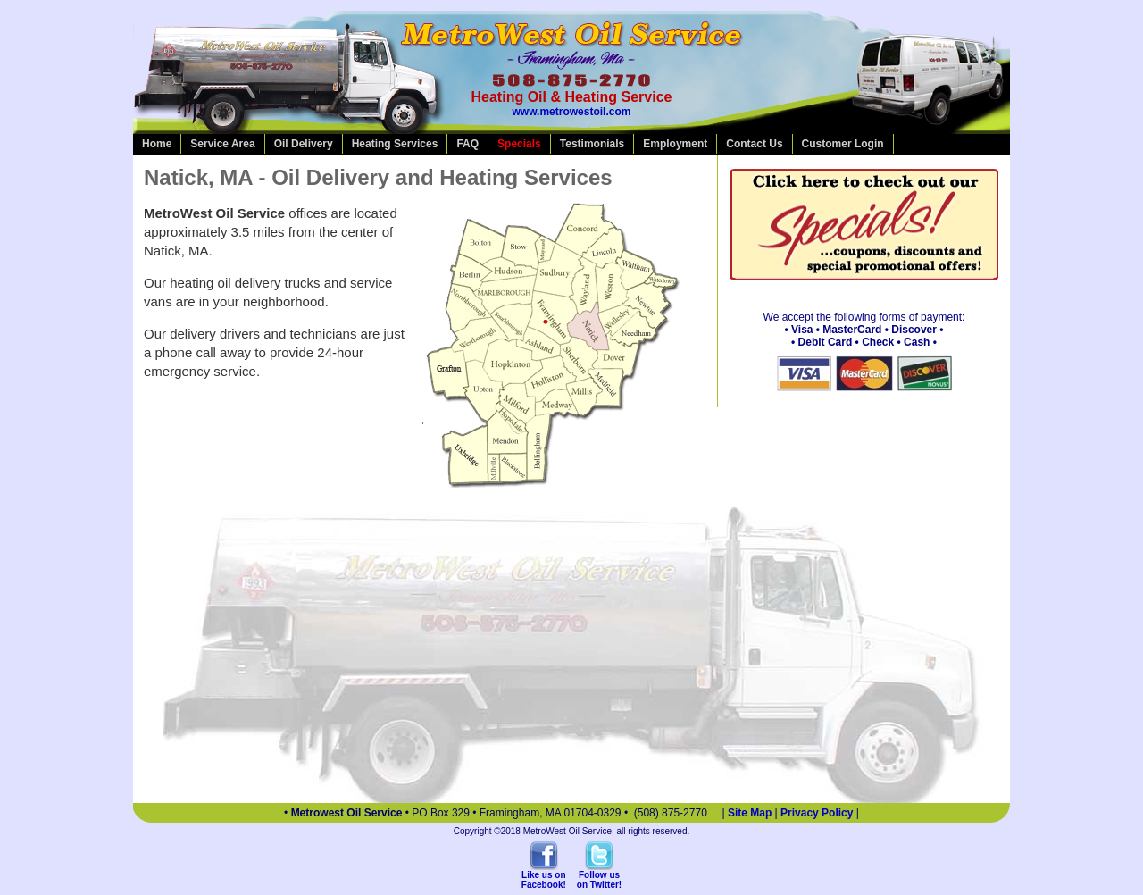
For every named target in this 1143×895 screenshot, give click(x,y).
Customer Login (843, 144)
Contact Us (754, 144)
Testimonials (592, 144)
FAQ (467, 144)
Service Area (222, 144)
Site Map (750, 813)
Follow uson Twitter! (599, 880)
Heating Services (395, 144)
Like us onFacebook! (543, 880)
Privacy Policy (816, 813)
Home (156, 144)
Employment (675, 144)
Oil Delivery (303, 144)
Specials (519, 144)
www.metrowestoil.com (572, 111)
